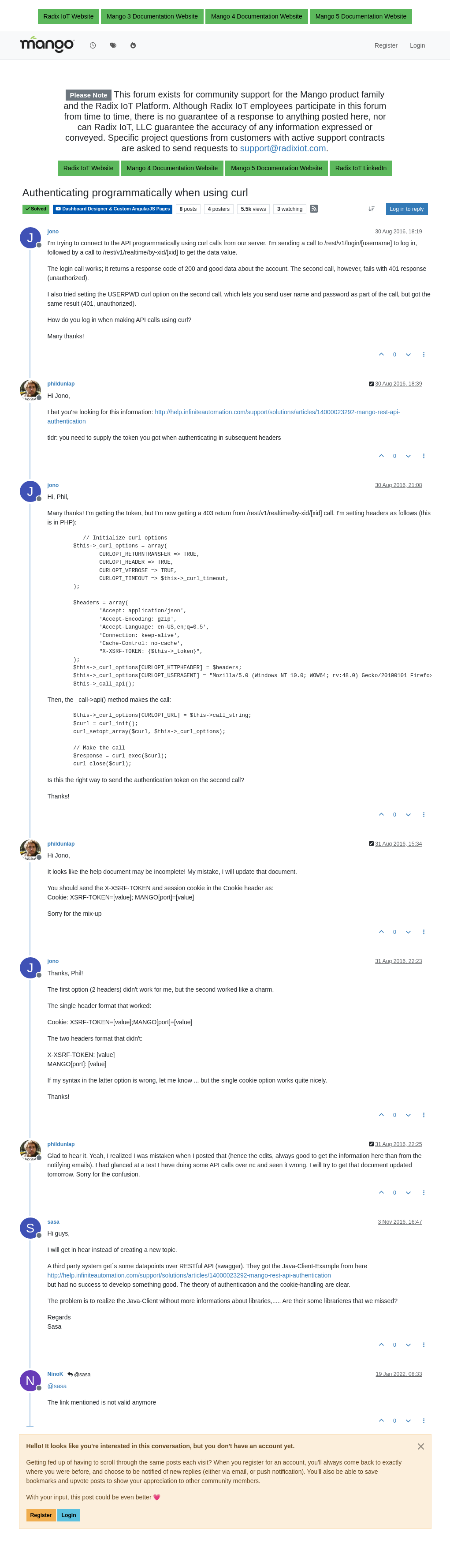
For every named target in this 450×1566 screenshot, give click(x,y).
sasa (54, 1222)
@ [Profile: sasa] (57, 1386)
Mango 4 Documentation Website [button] (256, 16)
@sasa (79, 1374)
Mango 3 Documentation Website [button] (152, 16)
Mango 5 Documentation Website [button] (361, 16)
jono (53, 232)
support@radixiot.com (283, 148)
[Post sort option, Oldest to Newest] (371, 209)
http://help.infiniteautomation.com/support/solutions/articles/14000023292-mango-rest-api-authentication (189, 1275)
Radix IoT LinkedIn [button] (361, 168)
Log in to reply (407, 209)
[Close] (421, 1446)
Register (41, 1515)
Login (68, 1515)
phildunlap (61, 384)
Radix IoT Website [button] (69, 16)
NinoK (55, 1374)
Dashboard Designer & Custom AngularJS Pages (112, 209)
